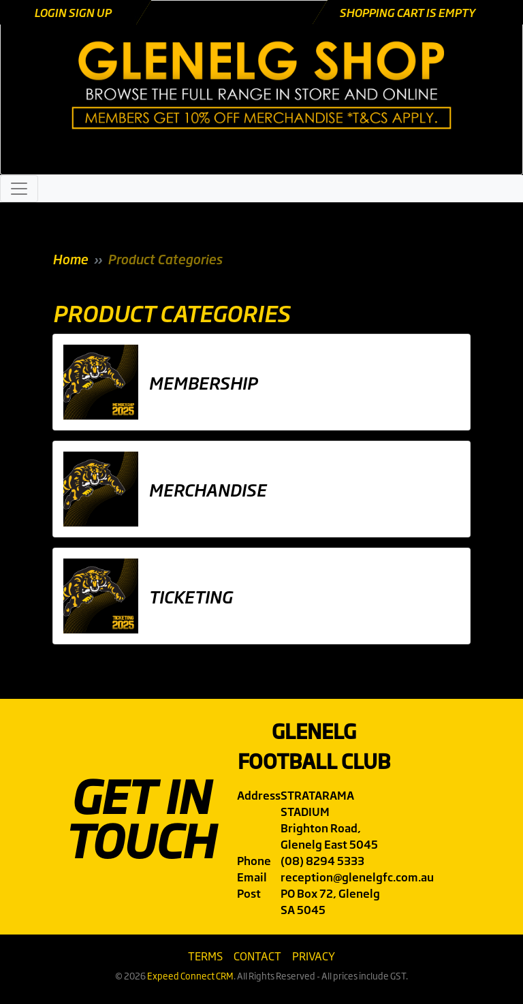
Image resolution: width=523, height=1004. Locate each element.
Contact (257, 955)
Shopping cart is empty (407, 12)
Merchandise (207, 489)
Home (70, 259)
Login (51, 12)
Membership (202, 382)
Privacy (313, 955)
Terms (205, 955)
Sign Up (89, 12)
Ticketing (190, 596)
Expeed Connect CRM (190, 975)
